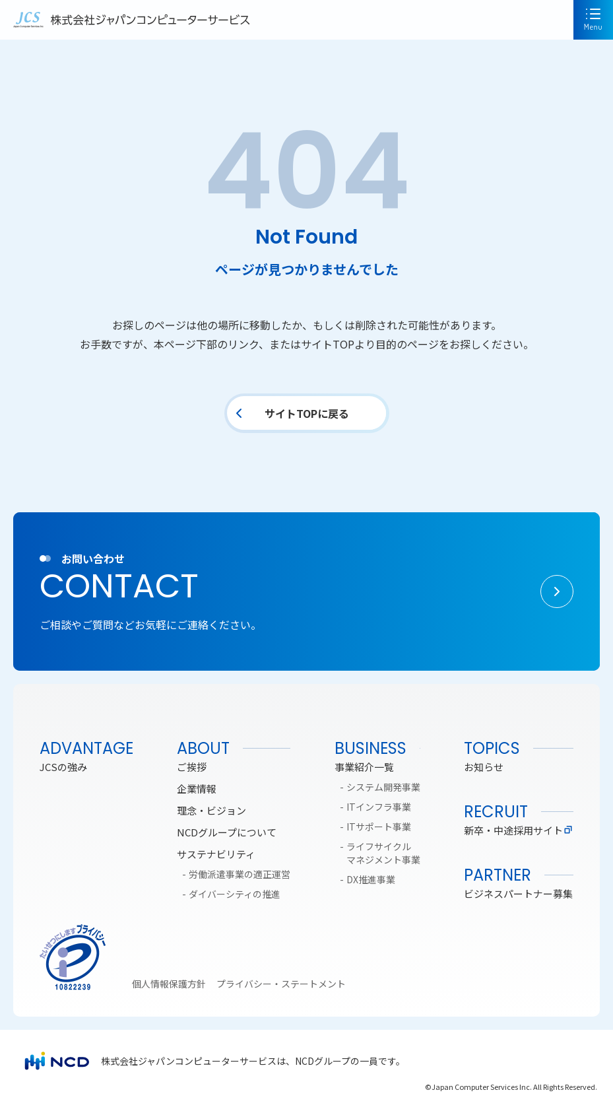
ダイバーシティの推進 (234, 893)
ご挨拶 (192, 767)
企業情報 (196, 788)
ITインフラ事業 (378, 806)
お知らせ (483, 767)
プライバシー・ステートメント (281, 983)
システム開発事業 (383, 786)
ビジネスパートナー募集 (518, 893)
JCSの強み (63, 767)
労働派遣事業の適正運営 (239, 874)
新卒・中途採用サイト (518, 830)
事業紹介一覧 (364, 767)
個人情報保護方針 (169, 983)
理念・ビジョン (211, 810)
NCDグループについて (226, 832)
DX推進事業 (370, 879)
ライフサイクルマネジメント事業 (383, 853)
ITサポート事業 (378, 826)
